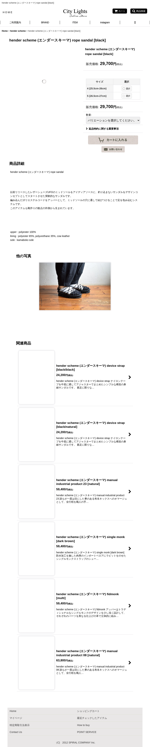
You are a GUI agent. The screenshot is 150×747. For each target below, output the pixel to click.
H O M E (7, 12)
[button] (138, 11)
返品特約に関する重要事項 (102, 128)
